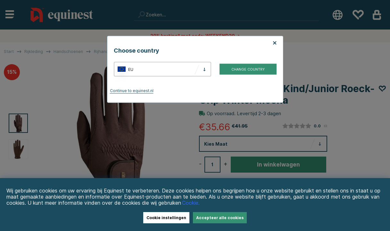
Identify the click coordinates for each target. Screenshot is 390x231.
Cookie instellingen (166, 217)
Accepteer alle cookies (220, 217)
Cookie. (191, 203)
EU (130, 69)
